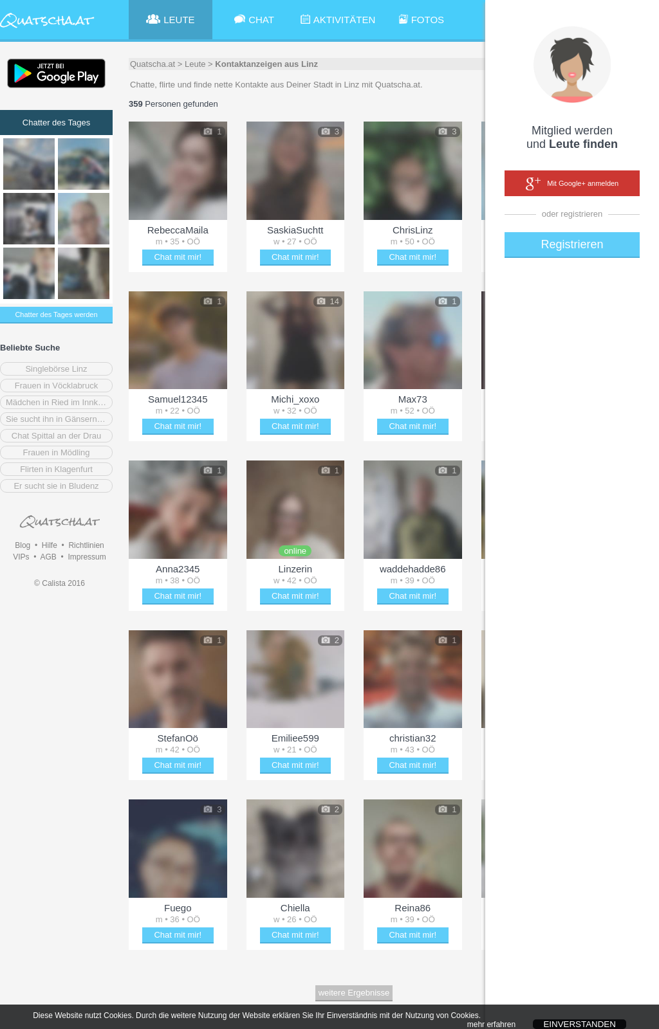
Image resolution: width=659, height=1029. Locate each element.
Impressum (87, 556)
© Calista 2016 (59, 583)
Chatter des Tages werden (56, 314)
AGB (48, 556)
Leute (195, 64)
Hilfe (49, 545)
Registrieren (572, 244)
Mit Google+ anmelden (572, 184)
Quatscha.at (152, 64)
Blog (22, 545)
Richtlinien (86, 545)
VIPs (21, 556)
